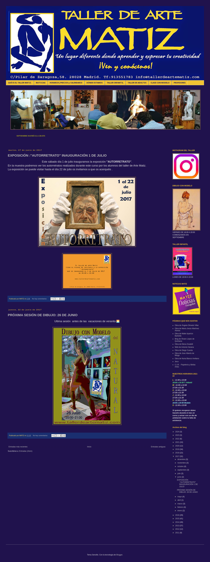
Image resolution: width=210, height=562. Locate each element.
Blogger (119, 555)
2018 (177, 453)
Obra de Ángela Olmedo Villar (187, 325)
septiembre (182, 470)
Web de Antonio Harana (184, 347)
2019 (177, 449)
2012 (177, 529)
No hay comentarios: (39, 299)
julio (179, 473)
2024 (177, 432)
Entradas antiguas (158, 447)
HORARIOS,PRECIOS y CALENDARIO (66, 83)
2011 (177, 533)
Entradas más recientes (18, 447)
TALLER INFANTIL (115, 83)
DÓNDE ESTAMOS (95, 83)
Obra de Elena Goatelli (184, 344)
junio (179, 477)
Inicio (89, 447)
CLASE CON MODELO (160, 83)
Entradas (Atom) (25, 451)
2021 (177, 442)
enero (180, 511)
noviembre (181, 463)
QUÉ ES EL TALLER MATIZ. (20, 83)
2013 (177, 526)
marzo (180, 504)
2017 (177, 456)
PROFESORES (180, 83)
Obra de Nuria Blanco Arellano (187, 358)
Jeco (176, 361)
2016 (177, 515)
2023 (177, 435)
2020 (177, 446)
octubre (180, 466)
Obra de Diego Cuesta (184, 350)
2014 (177, 522)
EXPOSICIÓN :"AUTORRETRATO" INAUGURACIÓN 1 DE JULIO (57, 155)
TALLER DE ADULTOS (137, 83)
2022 (177, 439)
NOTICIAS (40, 83)
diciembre (181, 459)
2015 (177, 519)
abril (179, 500)
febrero (180, 507)
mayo (179, 497)
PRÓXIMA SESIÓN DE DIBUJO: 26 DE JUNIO (43, 315)
